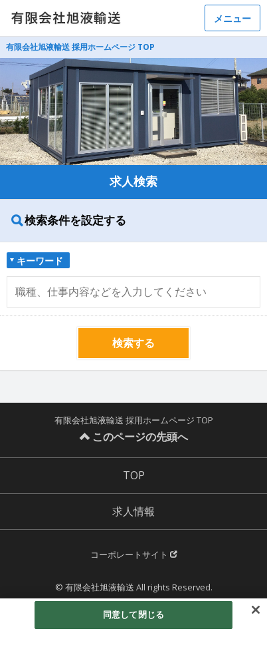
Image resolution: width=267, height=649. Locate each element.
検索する (133, 342)
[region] (133, 623)
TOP (134, 475)
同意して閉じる (133, 614)
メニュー (232, 18)
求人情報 (133, 511)
